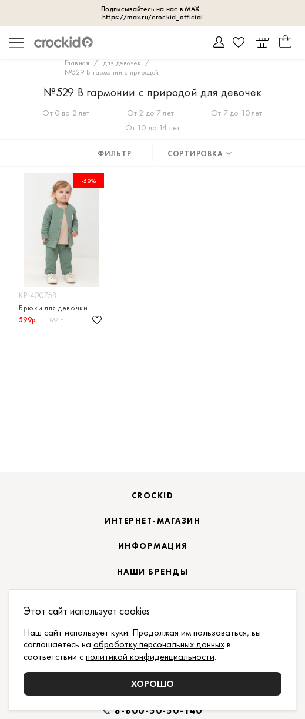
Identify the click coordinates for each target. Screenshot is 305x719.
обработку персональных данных (158, 644)
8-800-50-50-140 (159, 711)
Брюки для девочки (53, 308)
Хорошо (152, 683)
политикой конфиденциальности (150, 656)
